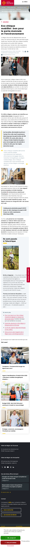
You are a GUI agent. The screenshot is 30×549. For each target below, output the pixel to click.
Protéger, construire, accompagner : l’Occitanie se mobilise (13, 430)
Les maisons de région (10, 514)
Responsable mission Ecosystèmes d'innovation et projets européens (12, 485)
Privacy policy (25, 541)
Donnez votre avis (28, 275)
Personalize (10, 545)
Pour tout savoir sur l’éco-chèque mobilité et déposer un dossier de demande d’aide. (14, 317)
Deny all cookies (10, 542)
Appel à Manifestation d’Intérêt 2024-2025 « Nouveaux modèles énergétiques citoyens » (14, 377)
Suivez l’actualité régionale (8, 9)
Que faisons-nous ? (22, 7)
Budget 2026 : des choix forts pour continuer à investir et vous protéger (13, 404)
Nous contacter (8, 510)
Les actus (18, 9)
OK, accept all (11, 538)
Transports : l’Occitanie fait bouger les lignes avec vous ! (13, 367)
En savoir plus (5, 492)
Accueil (3, 7)
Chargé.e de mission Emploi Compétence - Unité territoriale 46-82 (14, 477)
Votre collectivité (11, 7)
